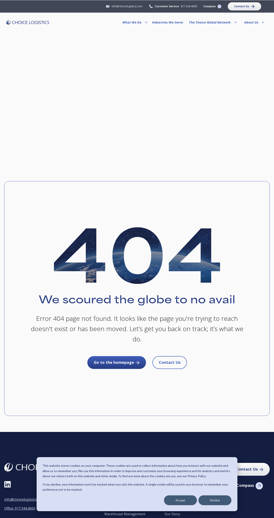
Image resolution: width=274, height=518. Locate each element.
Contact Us (241, 6)
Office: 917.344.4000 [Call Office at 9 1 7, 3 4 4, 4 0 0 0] (19, 508)
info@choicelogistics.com (24, 499)
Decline (215, 500)
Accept (180, 500)
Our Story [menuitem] (172, 514)
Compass (209, 6)
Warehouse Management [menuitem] (124, 514)
